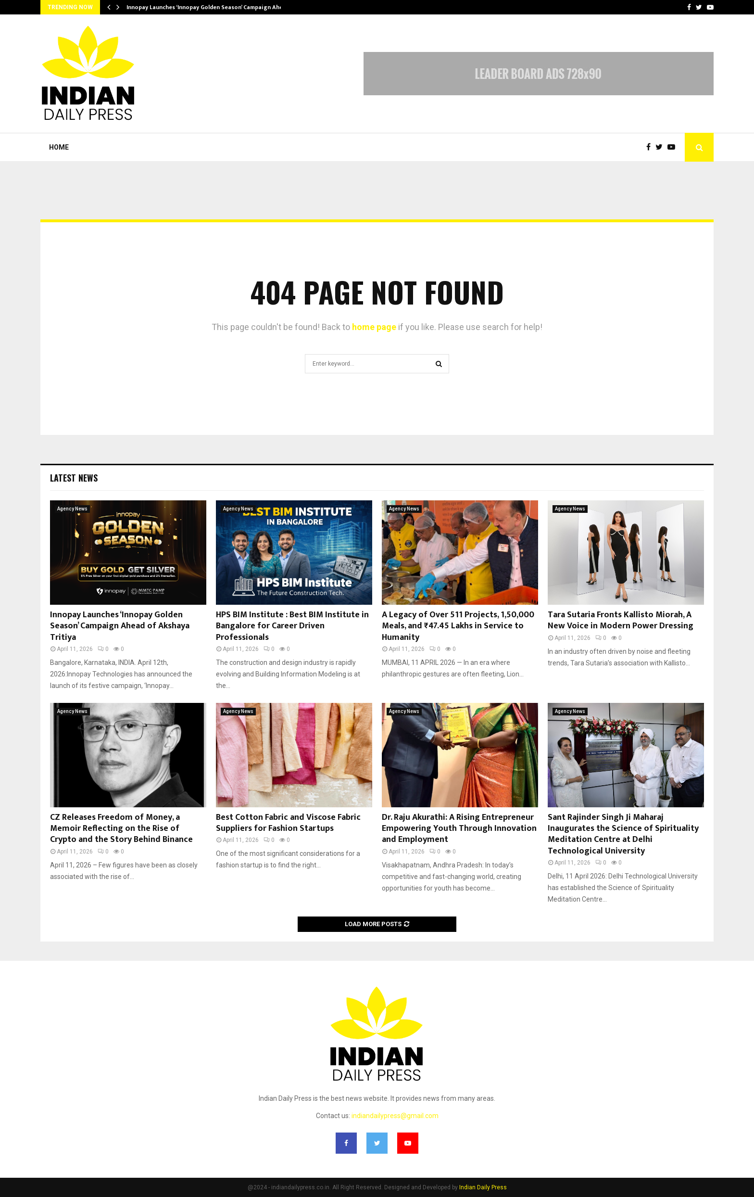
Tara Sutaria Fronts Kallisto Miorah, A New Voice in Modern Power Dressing (620, 620)
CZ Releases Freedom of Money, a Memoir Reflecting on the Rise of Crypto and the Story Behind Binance (121, 828)
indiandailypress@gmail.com (395, 1116)
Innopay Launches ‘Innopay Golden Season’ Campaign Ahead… (210, 7)
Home (59, 147)
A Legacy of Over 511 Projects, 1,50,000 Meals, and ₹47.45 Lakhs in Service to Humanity (458, 626)
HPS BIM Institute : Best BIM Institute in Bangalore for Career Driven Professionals (292, 626)
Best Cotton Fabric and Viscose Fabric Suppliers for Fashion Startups (288, 823)
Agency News (72, 508)
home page (374, 327)
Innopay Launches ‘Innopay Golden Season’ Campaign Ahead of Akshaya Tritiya (119, 626)
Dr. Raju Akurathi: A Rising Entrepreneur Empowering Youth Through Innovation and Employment (459, 828)
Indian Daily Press (483, 1187)
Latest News (74, 477)
